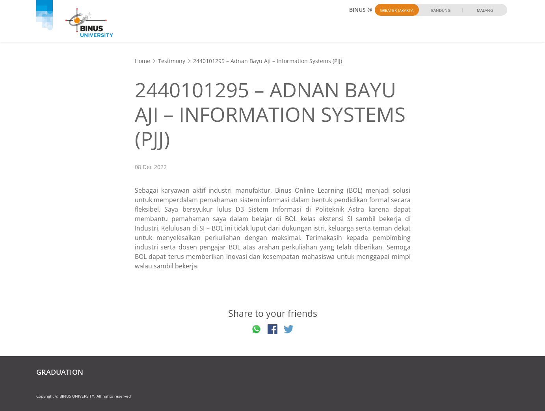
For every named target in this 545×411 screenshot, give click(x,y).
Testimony (171, 61)
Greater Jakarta (396, 10)
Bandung (440, 10)
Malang (485, 10)
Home (142, 61)
